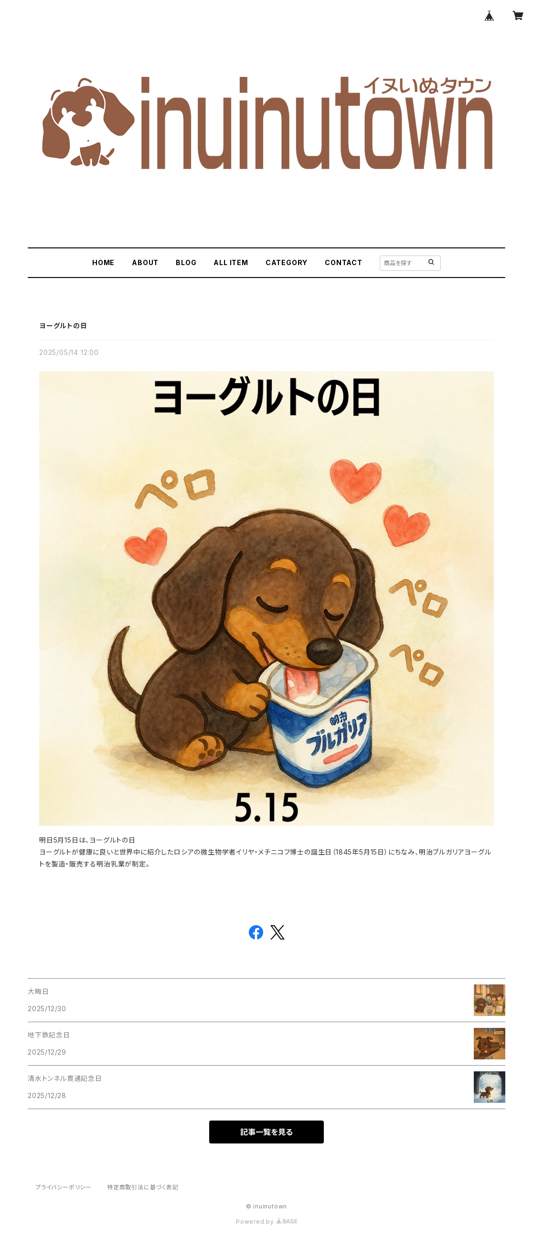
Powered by (266, 1221)
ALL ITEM (230, 262)
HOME (103, 262)
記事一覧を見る (266, 1132)
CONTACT (343, 262)
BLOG (186, 262)
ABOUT (145, 262)
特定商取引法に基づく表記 (143, 1187)
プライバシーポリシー (63, 1187)
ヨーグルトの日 (63, 325)
